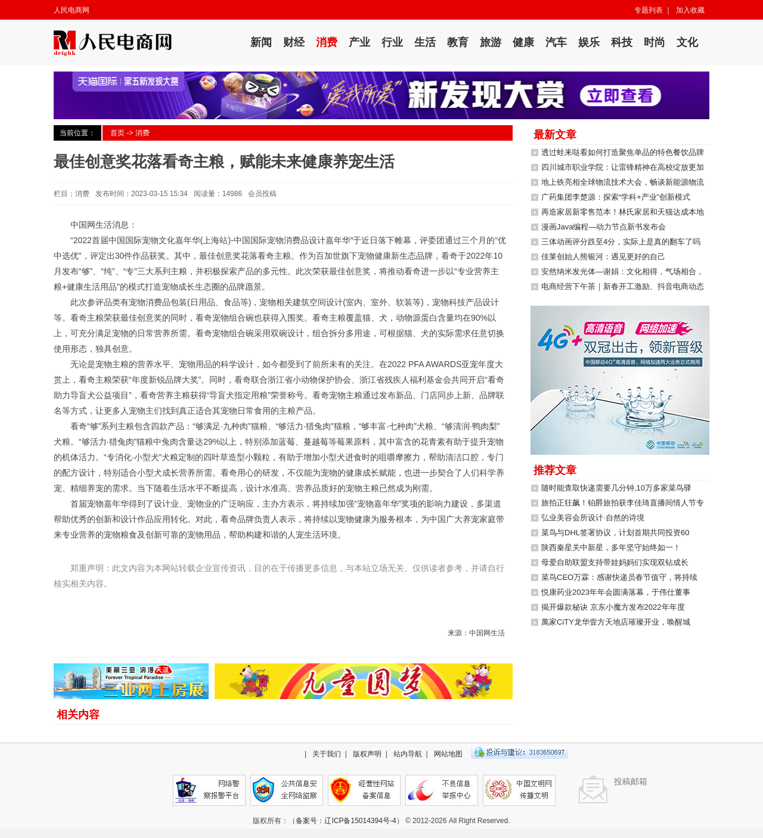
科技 (621, 42)
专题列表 (648, 10)
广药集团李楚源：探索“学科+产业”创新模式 (615, 197)
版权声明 (367, 754)
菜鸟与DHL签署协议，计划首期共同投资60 (615, 532)
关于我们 (326, 754)
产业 (359, 42)
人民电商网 (71, 10)
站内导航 (407, 754)
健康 (523, 42)
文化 (687, 42)
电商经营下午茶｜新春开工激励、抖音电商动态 (622, 286)
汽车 (556, 42)
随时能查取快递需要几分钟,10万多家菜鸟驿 (616, 487)
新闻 (261, 42)
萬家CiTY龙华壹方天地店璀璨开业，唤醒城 (615, 621)
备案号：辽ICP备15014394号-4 (346, 821)
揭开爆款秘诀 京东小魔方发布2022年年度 (613, 607)
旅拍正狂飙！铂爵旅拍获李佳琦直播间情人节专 (622, 502)
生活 (425, 42)
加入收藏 (690, 10)
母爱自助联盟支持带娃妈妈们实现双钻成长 (614, 562)
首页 (117, 133)
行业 (392, 42)
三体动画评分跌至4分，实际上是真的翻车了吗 (620, 241)
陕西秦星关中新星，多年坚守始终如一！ (611, 547)
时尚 (654, 42)
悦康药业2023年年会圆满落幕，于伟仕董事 (615, 592)
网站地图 (448, 754)
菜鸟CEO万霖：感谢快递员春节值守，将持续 (619, 577)
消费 (326, 42)
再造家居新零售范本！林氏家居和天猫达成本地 (622, 211)
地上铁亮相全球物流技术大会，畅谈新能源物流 (622, 182)
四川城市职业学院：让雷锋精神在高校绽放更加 (622, 167)
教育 (458, 42)
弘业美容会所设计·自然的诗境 (592, 517)
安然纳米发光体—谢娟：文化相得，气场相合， (622, 271)
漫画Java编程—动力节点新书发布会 (603, 226)
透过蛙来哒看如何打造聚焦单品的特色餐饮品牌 (622, 152)
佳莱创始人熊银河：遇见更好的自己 (603, 256)
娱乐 (589, 42)
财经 (294, 42)
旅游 (490, 42)
